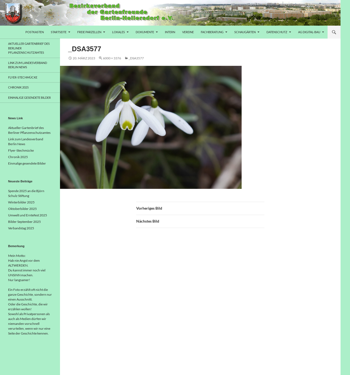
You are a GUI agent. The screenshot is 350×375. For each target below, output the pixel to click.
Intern (170, 32)
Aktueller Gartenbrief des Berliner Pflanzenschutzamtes (29, 48)
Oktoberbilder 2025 (22, 209)
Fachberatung (212, 32)
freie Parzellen (89, 32)
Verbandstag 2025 (21, 228)
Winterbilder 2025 (21, 202)
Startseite (58, 32)
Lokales (118, 32)
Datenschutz (276, 32)
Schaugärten (245, 32)
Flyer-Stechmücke (22, 77)
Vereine (188, 32)
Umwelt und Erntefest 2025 (27, 215)
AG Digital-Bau (309, 32)
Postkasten (34, 32)
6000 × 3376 (112, 58)
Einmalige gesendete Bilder (29, 97)
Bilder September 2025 (24, 222)
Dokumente (145, 32)
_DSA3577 (136, 58)
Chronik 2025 (18, 87)
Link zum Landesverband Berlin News (27, 65)
